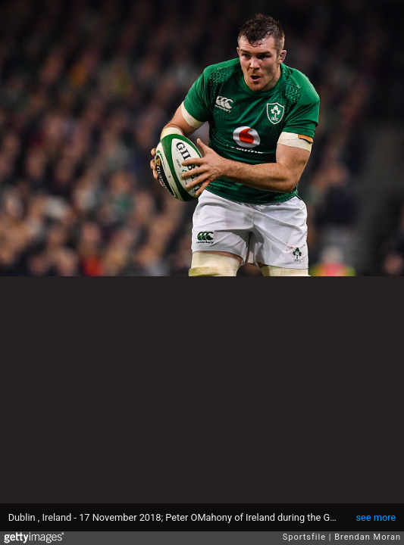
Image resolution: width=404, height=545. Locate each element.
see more (375, 517)
